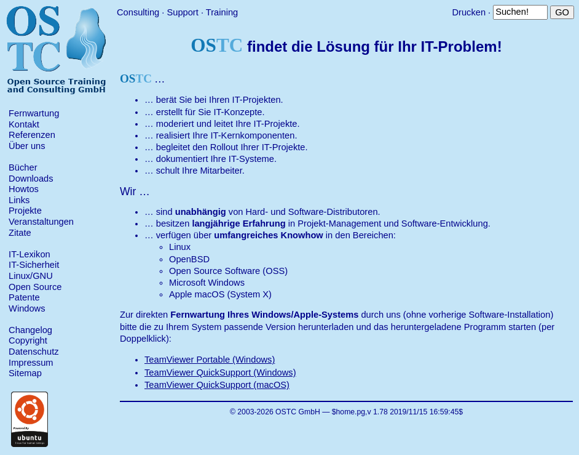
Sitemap (25, 373)
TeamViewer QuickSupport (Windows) (220, 372)
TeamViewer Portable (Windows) (209, 359)
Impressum (31, 363)
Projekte (25, 210)
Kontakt (24, 124)
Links (19, 200)
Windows (27, 308)
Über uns (27, 146)
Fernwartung (34, 113)
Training (222, 12)
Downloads (31, 178)
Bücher (23, 167)
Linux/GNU (31, 276)
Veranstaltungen (41, 222)
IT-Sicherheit (34, 265)
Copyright (28, 340)
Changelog (30, 330)
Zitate (20, 233)
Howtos (24, 189)
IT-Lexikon (29, 254)
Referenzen (32, 135)
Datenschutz (33, 351)
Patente (24, 297)
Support (182, 12)
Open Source (35, 287)
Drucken (469, 12)
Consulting (138, 12)
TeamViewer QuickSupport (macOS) (217, 385)
